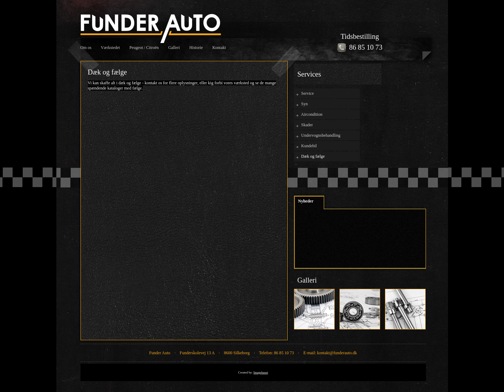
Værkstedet (110, 47)
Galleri (174, 47)
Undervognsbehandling (321, 135)
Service (307, 93)
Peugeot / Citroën (144, 47)
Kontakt (219, 47)
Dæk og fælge (313, 156)
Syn (304, 103)
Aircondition (311, 114)
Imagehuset (260, 372)
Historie (196, 47)
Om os (86, 47)
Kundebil (309, 145)
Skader (307, 124)
